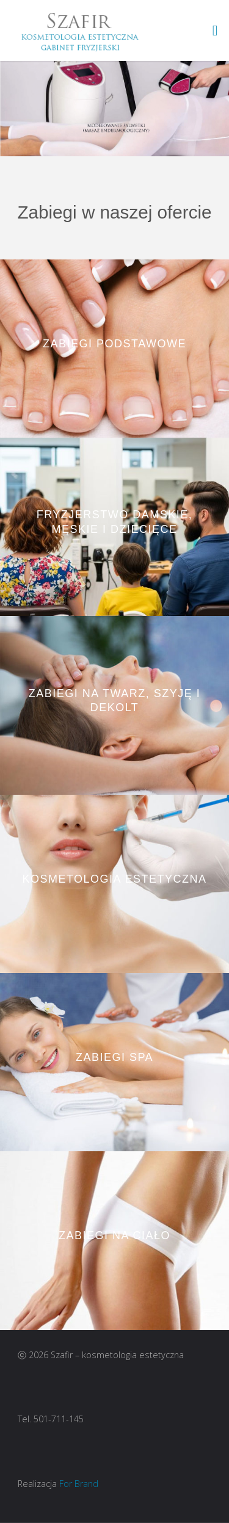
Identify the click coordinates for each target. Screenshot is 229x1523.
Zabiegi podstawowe (114, 344)
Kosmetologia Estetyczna (114, 879)
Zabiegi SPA (114, 1057)
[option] (114, 108)
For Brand (78, 1483)
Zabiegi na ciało (114, 1236)
